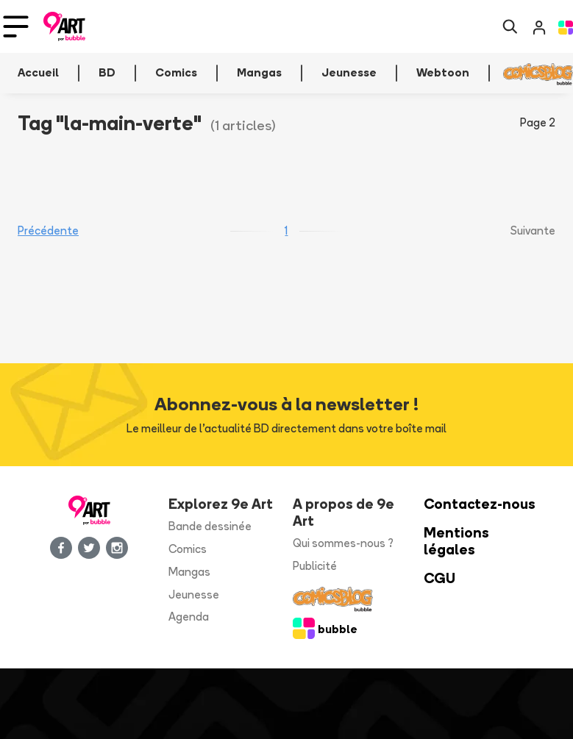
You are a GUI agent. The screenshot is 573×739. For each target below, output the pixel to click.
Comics (187, 549)
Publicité (315, 566)
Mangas (189, 572)
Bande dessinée (210, 526)
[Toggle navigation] (16, 26)
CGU (439, 578)
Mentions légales (456, 541)
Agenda (188, 617)
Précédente (48, 231)
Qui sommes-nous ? (343, 543)
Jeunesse (193, 594)
